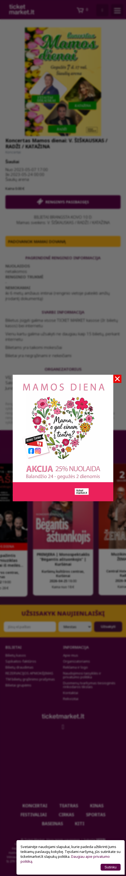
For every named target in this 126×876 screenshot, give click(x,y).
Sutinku (111, 867)
